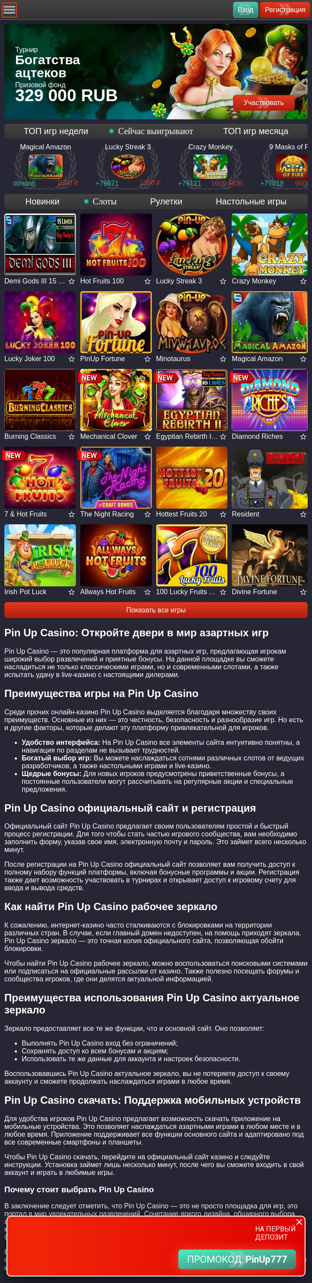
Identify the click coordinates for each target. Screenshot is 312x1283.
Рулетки (166, 201)
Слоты (105, 201)
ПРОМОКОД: (237, 1259)
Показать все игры (156, 610)
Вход (245, 9)
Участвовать (264, 102)
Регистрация (285, 9)
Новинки (42, 201)
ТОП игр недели (56, 131)
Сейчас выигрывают (155, 131)
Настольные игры (251, 201)
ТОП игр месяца (255, 131)
